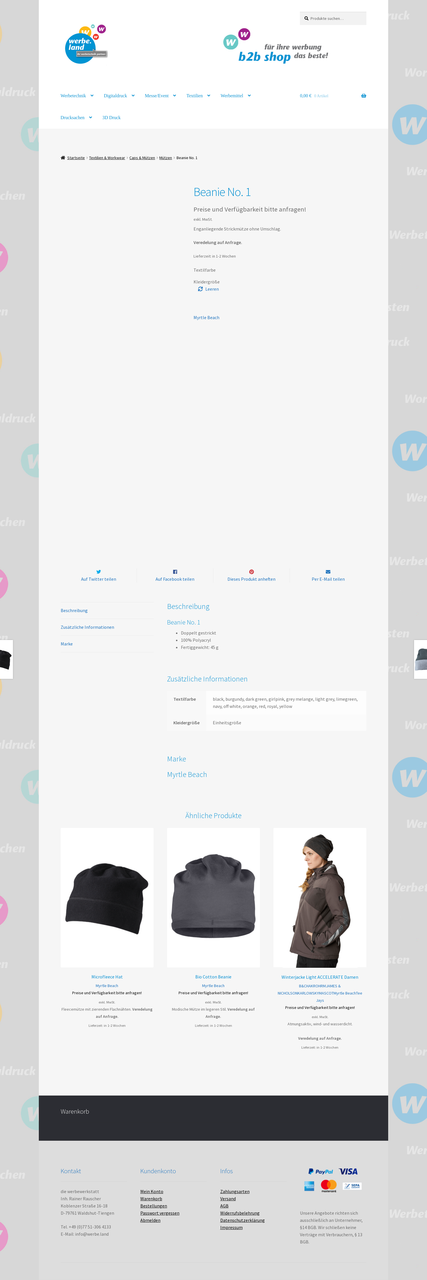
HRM (322, 985)
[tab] (107, 611)
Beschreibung (74, 611)
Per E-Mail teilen (328, 579)
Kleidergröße (207, 282)
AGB (224, 1206)
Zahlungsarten (235, 1192)
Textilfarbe (205, 270)
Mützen (165, 157)
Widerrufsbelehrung (240, 1213)
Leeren (212, 289)
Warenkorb (151, 1199)
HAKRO (312, 985)
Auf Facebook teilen (175, 579)
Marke (67, 644)
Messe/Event (157, 95)
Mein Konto (151, 1192)
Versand (228, 1199)
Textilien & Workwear (107, 157)
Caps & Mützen (142, 157)
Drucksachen (73, 117)
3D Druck (111, 117)
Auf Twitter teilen (98, 579)
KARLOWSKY (308, 993)
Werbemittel (232, 95)
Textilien (194, 95)
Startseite (76, 157)
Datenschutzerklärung (242, 1220)
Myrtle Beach (206, 317)
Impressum (231, 1228)
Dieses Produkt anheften (251, 579)
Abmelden (150, 1220)
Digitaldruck (115, 95)
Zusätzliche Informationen (87, 627)
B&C (302, 985)
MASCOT (326, 993)
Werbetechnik (73, 95)
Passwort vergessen (159, 1213)
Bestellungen (153, 1206)
